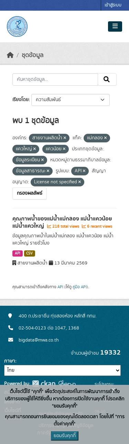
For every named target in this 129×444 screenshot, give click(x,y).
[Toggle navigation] (115, 26)
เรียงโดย (20, 99)
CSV (29, 253)
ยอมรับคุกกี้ (65, 435)
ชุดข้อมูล (32, 55)
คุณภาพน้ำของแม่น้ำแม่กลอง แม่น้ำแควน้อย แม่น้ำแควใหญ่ (62, 222)
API (17, 253)
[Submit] (107, 79)
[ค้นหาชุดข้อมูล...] (55, 79)
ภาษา (9, 361)
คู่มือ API (80, 287)
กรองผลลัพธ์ (29, 193)
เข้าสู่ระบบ (113, 5)
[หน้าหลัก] (10, 55)
